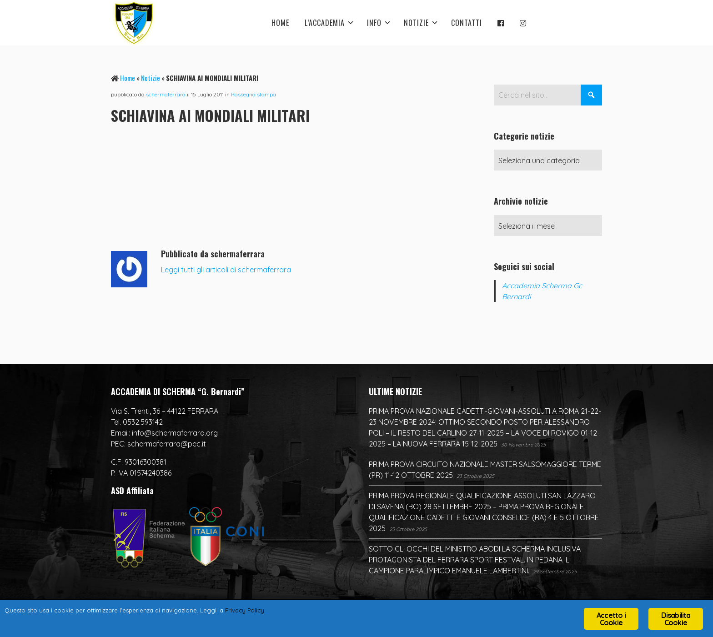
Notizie (150, 78)
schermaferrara (166, 94)
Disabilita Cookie (676, 619)
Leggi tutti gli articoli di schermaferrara (226, 269)
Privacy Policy (300, 612)
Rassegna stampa (253, 94)
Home (127, 78)
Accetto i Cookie (611, 619)
